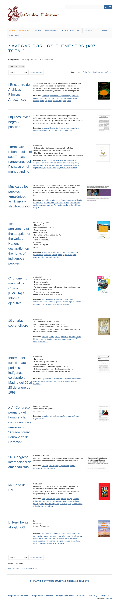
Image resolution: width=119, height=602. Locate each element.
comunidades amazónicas (53, 203)
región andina (38, 168)
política (56, 257)
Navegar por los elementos (19, 30)
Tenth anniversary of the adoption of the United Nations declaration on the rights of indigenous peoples (19, 243)
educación (64, 337)
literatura (50, 339)
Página (16, 72)
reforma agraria (65, 504)
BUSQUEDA (14, 35)
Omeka (109, 598)
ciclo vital (78, 200)
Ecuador (36, 101)
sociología (50, 543)
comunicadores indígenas (72, 379)
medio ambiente (71, 538)
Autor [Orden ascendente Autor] (90, 72)
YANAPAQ (104, 30)
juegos (43, 339)
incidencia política (50, 255)
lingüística (74, 163)
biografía (45, 416)
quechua (76, 165)
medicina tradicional (40, 131)
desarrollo (61, 536)
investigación (75, 203)
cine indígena (53, 98)
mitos (51, 131)
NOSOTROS (89, 30)
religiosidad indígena (51, 168)
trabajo (62, 543)
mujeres (36, 541)
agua (43, 299)
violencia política (47, 506)
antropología (67, 96)
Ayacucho (45, 160)
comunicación (72, 98)
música (36, 205)
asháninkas (70, 200)
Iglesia (61, 538)
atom (10, 568)
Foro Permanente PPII (70, 252)
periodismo (58, 381)
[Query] (88, 7)
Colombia (62, 98)
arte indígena (60, 200)
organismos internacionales (43, 257)
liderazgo (61, 255)
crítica (58, 499)
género (41, 538)
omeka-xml (30, 568)
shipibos (78, 205)
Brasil (41, 98)
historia (51, 416)
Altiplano (51, 128)
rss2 (36, 568)
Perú (42, 101)
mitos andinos (59, 131)
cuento (51, 337)
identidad (36, 339)
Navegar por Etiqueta (29, 59)
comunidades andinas (58, 160)
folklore (53, 163)
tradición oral (65, 168)
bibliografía (46, 252)
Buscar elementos (46, 59)
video (69, 101)
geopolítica (58, 302)
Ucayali (36, 208)
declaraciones (56, 252)
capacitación (46, 379)
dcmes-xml (17, 568)
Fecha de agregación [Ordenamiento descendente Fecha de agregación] (101, 72)
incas (49, 501)
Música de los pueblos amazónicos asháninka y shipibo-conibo (19, 196)
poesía (35, 504)
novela (71, 501)
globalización (38, 255)
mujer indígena (70, 255)
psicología (68, 165)
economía (69, 536)
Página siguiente (36, 72)
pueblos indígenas (59, 101)
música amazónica (46, 205)
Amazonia (45, 96)
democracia (76, 534)
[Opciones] (106, 7)
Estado (35, 538)
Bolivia (35, 98)
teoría (35, 342)
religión (43, 543)
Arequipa (45, 337)
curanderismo (66, 128)
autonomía (58, 299)
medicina (75, 128)
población (63, 541)
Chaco (71, 299)
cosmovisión (45, 163)
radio (60, 205)
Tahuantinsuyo (77, 504)
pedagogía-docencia (67, 339)
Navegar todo (13, 59)
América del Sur (55, 96)
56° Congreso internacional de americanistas (20, 462)
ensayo (72, 337)
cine (45, 98)
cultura (66, 203)
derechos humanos (50, 536)
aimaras (45, 128)
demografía (48, 302)
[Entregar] (110, 7)
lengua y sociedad (62, 466)
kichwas (52, 466)
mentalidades (38, 165)
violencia (74, 168)
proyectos (48, 101)
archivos (75, 96)
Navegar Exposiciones (70, 30)
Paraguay (43, 304)
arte (53, 200)
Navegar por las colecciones (45, 30)
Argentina (49, 299)
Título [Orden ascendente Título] (85, 72)
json (23, 568)
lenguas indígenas (63, 163)
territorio (66, 304)
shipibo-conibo (68, 205)
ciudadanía (56, 534)
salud (71, 131)
